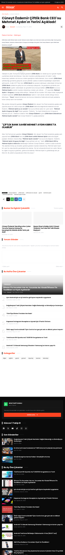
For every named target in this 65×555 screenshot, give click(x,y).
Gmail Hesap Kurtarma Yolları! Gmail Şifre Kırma (32, 457)
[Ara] (62, 7)
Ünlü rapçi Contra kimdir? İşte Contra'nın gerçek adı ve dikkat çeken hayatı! (34, 329)
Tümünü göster (58, 208)
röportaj (30, 358)
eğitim (11, 358)
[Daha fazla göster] (24, 199)
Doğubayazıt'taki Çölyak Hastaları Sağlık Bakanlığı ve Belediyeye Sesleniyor (34, 305)
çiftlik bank (21, 192)
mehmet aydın (47, 192)
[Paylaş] (61, 26)
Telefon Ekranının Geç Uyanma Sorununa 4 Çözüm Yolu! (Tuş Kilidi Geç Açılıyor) (38, 552)
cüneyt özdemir (14, 14)
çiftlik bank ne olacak (31, 192)
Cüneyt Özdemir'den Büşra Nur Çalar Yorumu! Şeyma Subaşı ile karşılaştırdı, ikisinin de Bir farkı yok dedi (16, 229)
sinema (38, 358)
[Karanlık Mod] (58, 7)
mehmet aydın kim (7, 194)
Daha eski (59, 266)
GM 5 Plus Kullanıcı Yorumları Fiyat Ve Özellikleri (31, 542)
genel (40, 192)
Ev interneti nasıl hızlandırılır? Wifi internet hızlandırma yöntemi (38, 448)
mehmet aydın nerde (19, 194)
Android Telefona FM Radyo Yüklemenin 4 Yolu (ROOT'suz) (35, 533)
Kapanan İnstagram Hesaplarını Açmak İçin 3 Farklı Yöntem (28, 321)
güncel (24, 358)
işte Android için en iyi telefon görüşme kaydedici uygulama (28, 297)
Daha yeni (6, 266)
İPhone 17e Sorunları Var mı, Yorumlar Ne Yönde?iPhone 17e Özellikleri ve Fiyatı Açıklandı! (36, 481)
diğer (4, 358)
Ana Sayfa (5, 14)
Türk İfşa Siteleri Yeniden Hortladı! (19, 313)
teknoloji (45, 358)
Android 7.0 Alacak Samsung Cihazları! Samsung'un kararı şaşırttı (30, 345)
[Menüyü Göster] (2, 7)
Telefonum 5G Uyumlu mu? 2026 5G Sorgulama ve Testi (26, 337)
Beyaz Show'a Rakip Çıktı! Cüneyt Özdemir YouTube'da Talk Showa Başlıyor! (46, 228)
